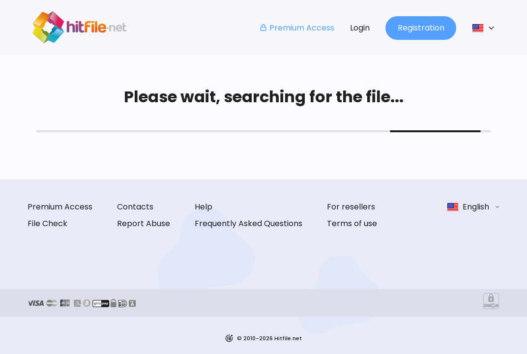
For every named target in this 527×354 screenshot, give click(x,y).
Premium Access (296, 27)
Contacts (135, 206)
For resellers (351, 206)
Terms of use (352, 223)
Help (203, 206)
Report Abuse (143, 223)
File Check (47, 223)
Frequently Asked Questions (248, 223)
